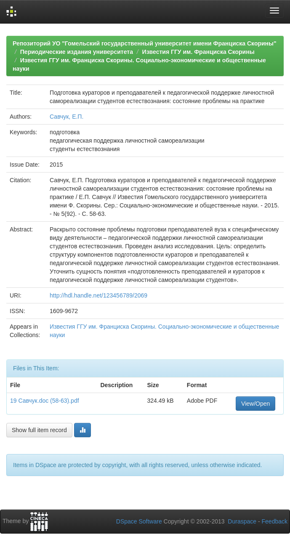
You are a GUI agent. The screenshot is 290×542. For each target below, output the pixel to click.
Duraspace (242, 521)
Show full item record (39, 430)
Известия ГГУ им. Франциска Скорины (198, 51)
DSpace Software (139, 521)
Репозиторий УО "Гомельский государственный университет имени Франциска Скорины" (145, 43)
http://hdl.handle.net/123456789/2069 (98, 295)
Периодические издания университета (76, 51)
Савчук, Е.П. (66, 116)
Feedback (274, 521)
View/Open (255, 403)
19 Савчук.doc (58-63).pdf (44, 400)
